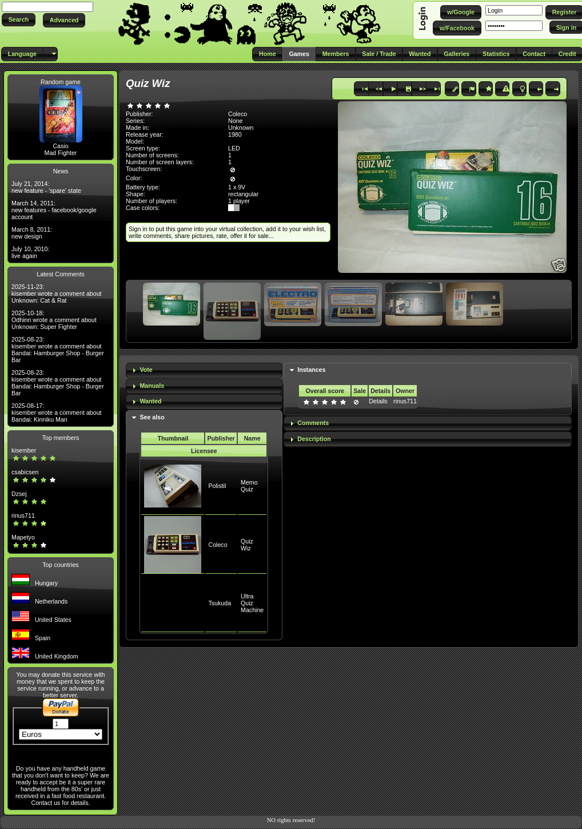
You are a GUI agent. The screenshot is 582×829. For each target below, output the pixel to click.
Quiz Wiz (247, 545)
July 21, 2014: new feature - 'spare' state (46, 187)
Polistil (217, 485)
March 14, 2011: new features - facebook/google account (54, 210)
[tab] (204, 370)
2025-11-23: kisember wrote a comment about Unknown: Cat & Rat (56, 293)
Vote (145, 369)
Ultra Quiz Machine (252, 603)
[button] (18, 19)
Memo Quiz (249, 486)
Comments (313, 422)
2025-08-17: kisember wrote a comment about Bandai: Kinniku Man (56, 412)
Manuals (151, 385)
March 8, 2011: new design (31, 233)
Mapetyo (23, 537)
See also (151, 417)
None (235, 120)
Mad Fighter (61, 152)
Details (378, 401)
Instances (311, 369)
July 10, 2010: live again (30, 252)
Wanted (150, 401)
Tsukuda (219, 603)
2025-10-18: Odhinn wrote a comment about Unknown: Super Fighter (54, 320)
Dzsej (19, 493)
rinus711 (23, 515)
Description (314, 438)
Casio (60, 145)
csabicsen (24, 472)
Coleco (217, 544)
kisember (23, 450)
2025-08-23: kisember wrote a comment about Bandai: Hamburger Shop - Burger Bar (57, 349)
